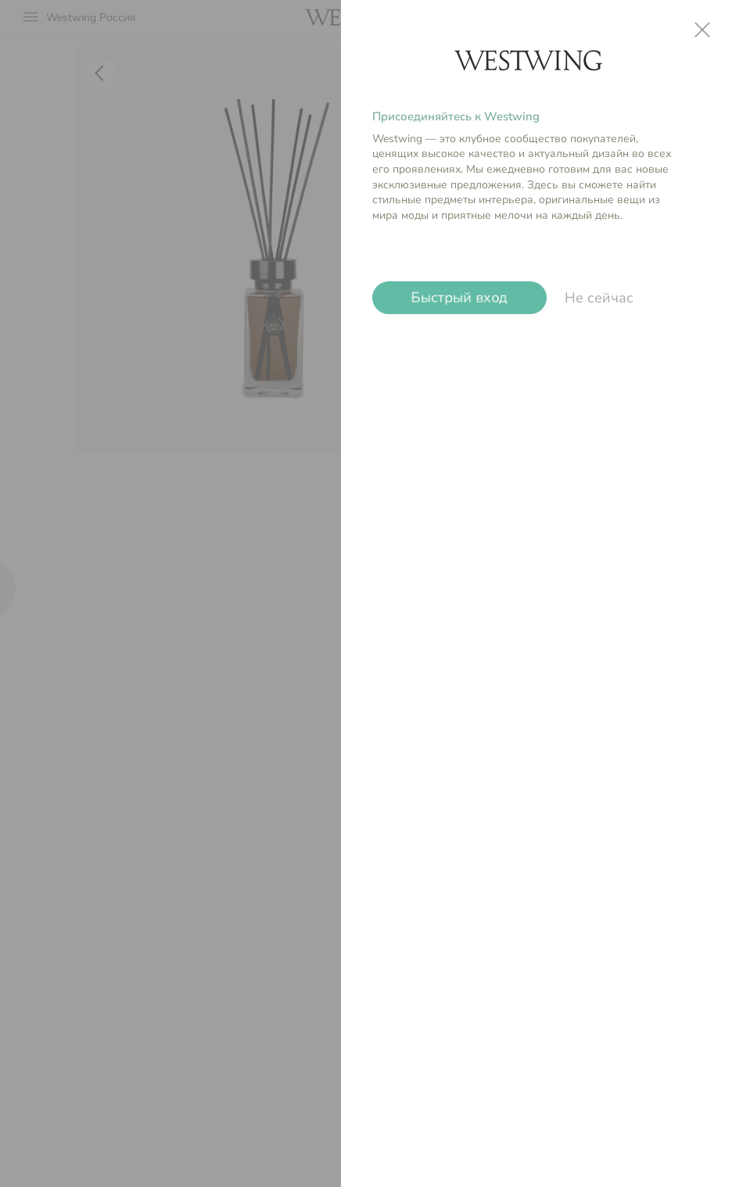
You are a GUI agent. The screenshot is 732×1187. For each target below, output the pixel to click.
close (702, 30)
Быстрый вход (459, 297)
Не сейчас (599, 297)
